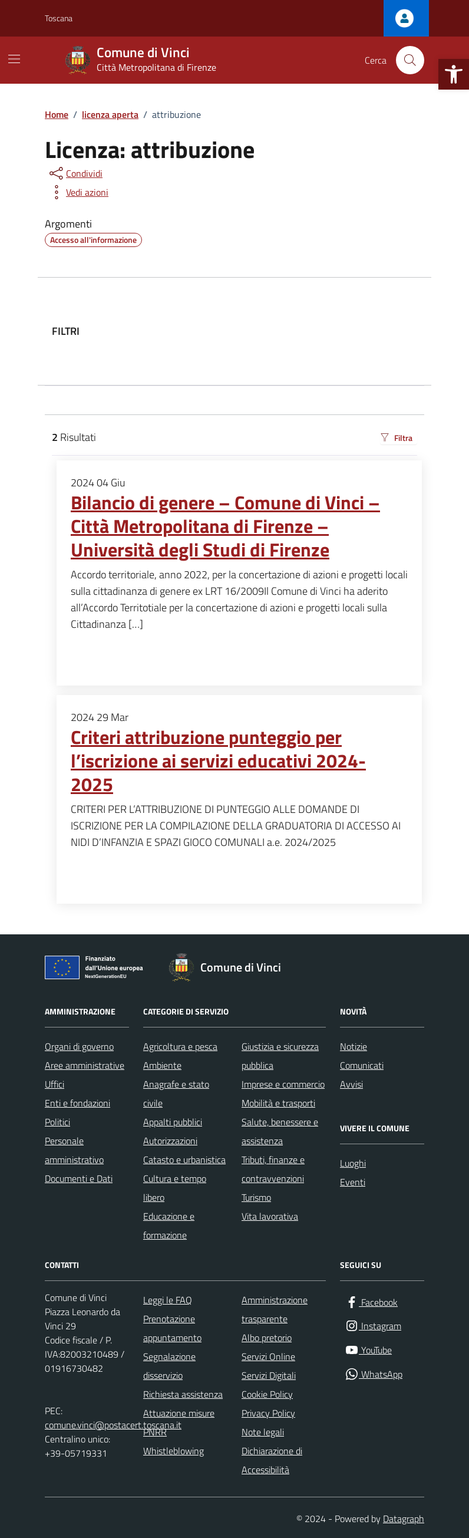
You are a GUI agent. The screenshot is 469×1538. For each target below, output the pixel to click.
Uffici (54, 1084)
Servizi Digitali (269, 1375)
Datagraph (403, 1518)
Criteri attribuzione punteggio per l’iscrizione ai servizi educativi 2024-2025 (218, 761)
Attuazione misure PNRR (178, 1422)
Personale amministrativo (74, 1150)
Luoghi (353, 1163)
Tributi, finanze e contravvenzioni (273, 1168)
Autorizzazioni (170, 1141)
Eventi (352, 1182)
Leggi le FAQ (167, 1300)
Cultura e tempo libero (174, 1187)
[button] (453, 74)
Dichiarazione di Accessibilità (272, 1460)
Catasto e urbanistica (184, 1159)
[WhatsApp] (373, 1374)
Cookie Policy (267, 1394)
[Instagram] (373, 1326)
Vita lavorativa (270, 1216)
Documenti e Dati (79, 1178)
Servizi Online (268, 1356)
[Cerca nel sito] (410, 60)
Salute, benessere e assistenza (280, 1131)
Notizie (353, 1046)
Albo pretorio (267, 1337)
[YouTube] (368, 1350)
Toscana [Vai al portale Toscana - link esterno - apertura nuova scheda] (58, 18)
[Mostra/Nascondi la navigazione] (14, 59)
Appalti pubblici (172, 1122)
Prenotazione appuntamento (172, 1328)
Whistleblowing (173, 1451)
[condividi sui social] (75, 173)
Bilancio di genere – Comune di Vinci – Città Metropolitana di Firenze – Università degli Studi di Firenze (225, 526)
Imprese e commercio (283, 1084)
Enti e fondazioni (77, 1103)
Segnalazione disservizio (169, 1365)
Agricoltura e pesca (180, 1046)
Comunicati (362, 1065)
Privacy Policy (268, 1413)
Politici (57, 1122)
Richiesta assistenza (183, 1394)
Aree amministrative (84, 1065)
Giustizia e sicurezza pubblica (280, 1055)
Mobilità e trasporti (278, 1103)
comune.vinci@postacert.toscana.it (113, 1425)
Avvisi (351, 1084)
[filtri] (328, 331)
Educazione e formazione (168, 1225)
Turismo (256, 1197)
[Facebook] (371, 1302)
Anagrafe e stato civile (176, 1093)
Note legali (263, 1432)
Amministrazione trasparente (275, 1309)
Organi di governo (79, 1046)
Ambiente (162, 1065)
